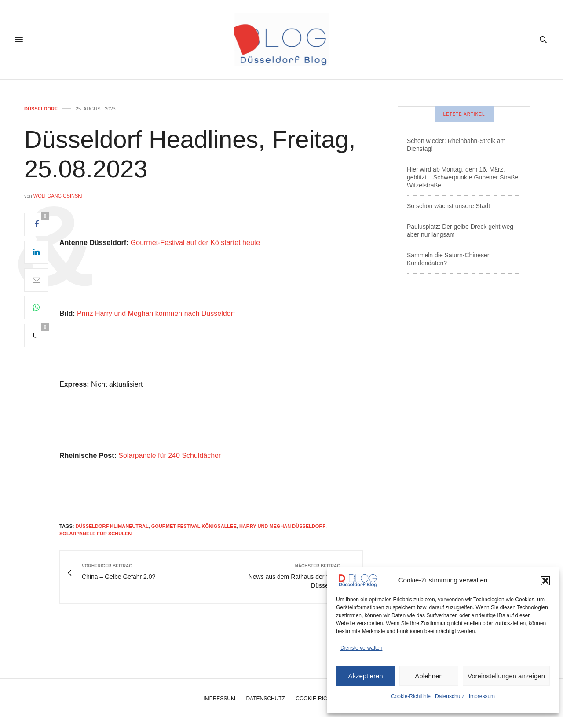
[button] (545, 580)
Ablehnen (428, 676)
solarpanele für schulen (95, 533)
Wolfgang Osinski (58, 195)
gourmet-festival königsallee (194, 526)
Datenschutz (449, 696)
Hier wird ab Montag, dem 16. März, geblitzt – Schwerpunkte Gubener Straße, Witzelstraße (463, 177)
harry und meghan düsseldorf (282, 526)
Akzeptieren (365, 676)
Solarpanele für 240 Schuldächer (169, 455)
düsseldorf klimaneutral (111, 526)
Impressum (482, 696)
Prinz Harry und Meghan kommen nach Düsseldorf (156, 313)
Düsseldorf (41, 108)
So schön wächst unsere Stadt (448, 205)
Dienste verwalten (361, 648)
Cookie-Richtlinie (411, 696)
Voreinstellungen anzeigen (506, 676)
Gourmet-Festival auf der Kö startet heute (195, 242)
